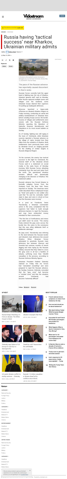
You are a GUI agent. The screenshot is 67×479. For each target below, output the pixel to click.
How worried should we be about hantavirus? (56, 305)
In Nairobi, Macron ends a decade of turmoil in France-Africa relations (57, 346)
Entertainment (5, 412)
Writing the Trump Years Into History (56, 366)
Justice (3, 398)
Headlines (4, 409)
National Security (6, 393)
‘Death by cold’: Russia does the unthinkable (32, 345)
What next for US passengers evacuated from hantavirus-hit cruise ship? (56, 337)
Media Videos (5, 417)
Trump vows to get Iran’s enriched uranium (56, 352)
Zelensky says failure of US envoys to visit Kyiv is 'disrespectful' (11, 347)
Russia (33, 287)
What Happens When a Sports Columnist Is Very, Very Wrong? (57, 329)
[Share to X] (9, 60)
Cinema (3, 420)
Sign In (62, 16)
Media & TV (4, 414)
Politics (3, 403)
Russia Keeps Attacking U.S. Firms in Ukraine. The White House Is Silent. (11, 317)
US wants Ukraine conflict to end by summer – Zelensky (11, 375)
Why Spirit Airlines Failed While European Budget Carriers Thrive (56, 312)
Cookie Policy (24, 474)
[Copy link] (6, 60)
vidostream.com (43, 477)
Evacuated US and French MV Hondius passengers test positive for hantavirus (57, 320)
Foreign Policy (5, 395)
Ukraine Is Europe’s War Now (32, 315)
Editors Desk (12, 52)
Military (3, 400)
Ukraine (26, 287)
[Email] (2, 60)
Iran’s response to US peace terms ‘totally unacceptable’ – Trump (56, 359)
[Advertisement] (33, 5)
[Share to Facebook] (13, 60)
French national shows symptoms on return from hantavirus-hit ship (57, 299)
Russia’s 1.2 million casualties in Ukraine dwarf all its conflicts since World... (32, 376)
